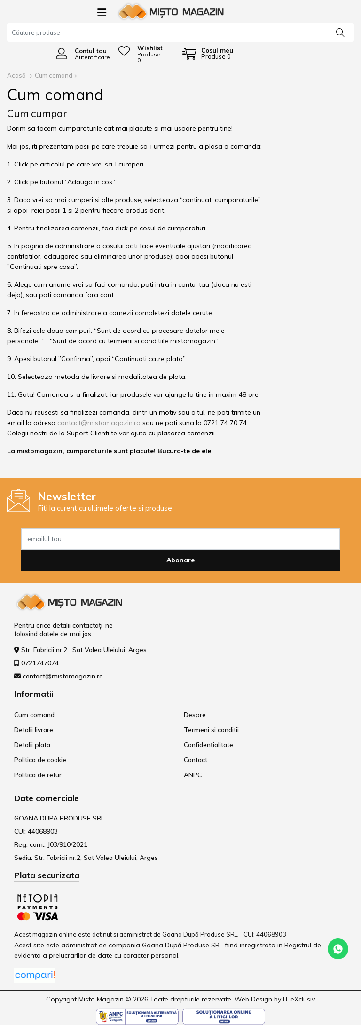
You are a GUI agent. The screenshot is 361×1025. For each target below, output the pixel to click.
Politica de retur (38, 775)
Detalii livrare (33, 729)
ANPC (193, 775)
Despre (195, 714)
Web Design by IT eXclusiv (275, 999)
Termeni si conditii (211, 729)
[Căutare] (340, 32)
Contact (195, 760)
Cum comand (53, 75)
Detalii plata (32, 745)
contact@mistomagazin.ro (99, 422)
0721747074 (40, 663)
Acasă (16, 75)
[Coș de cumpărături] (208, 54)
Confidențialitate (208, 745)
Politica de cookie (40, 760)
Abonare (180, 560)
